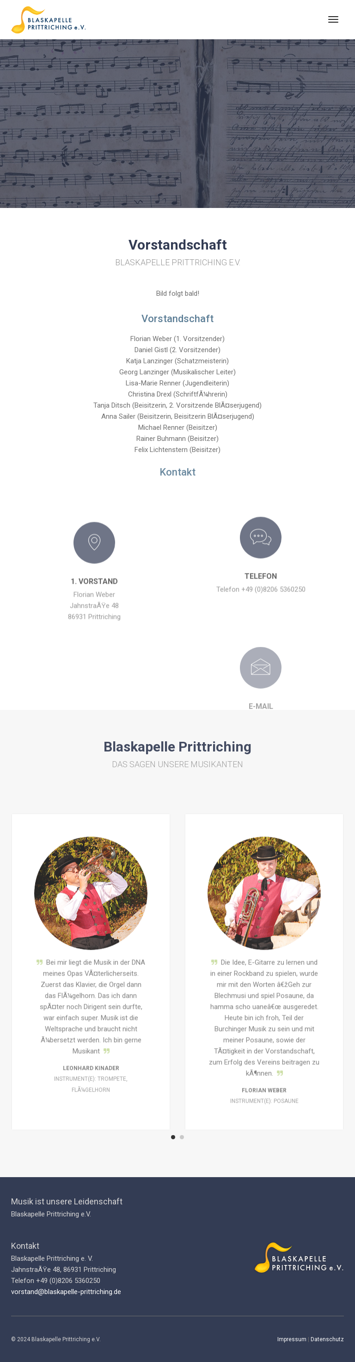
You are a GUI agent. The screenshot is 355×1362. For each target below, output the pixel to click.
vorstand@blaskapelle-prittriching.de (66, 1292)
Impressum (291, 1339)
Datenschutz (327, 1339)
